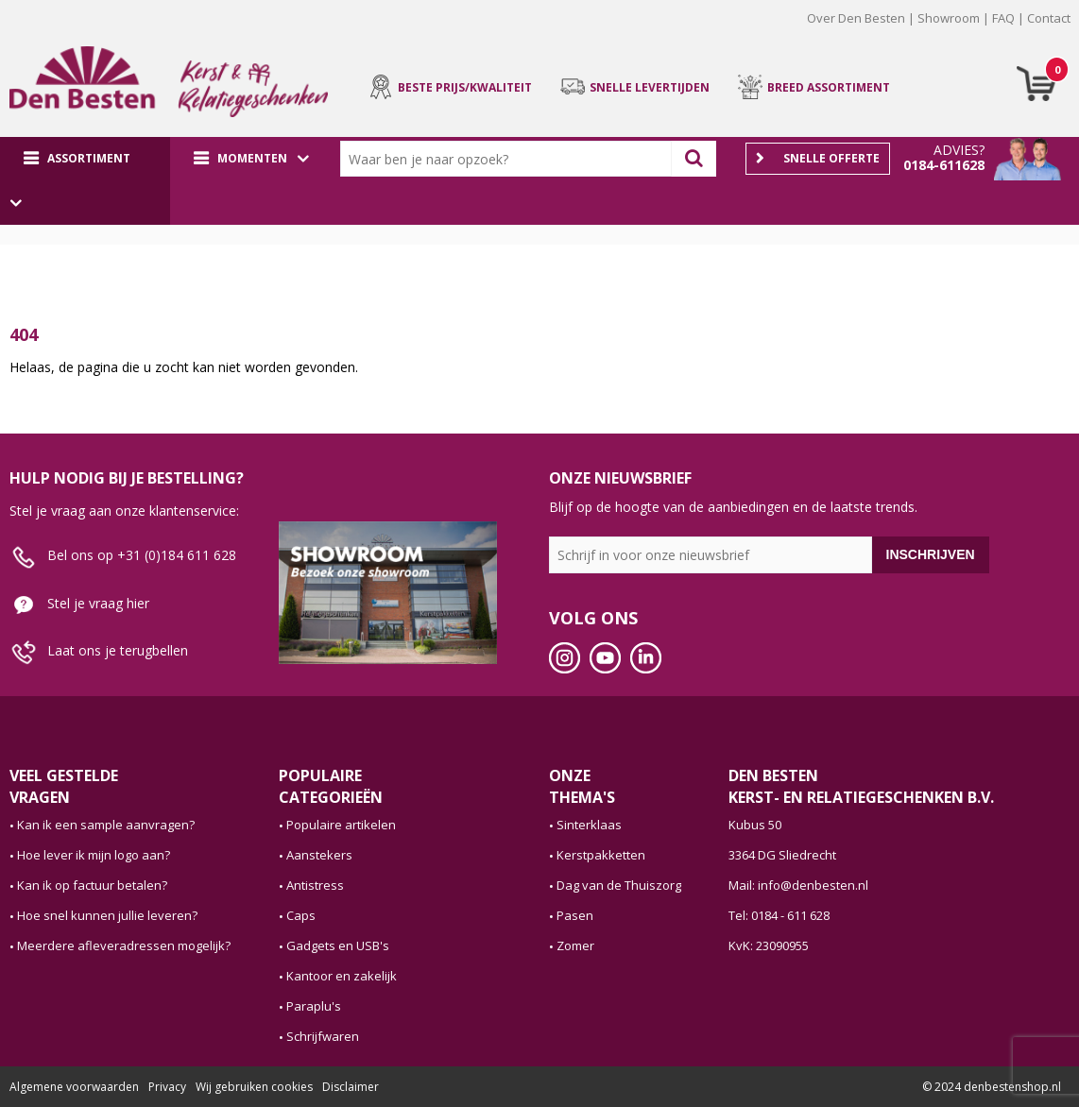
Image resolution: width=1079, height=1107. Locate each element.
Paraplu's (313, 1005)
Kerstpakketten (601, 854)
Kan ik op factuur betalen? (92, 885)
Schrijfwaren (322, 1036)
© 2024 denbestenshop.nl (991, 1087)
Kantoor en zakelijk (341, 975)
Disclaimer (350, 1087)
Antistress (315, 885)
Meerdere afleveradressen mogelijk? (124, 945)
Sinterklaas (589, 824)
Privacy (167, 1087)
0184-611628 (944, 165)
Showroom (948, 17)
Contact (1048, 17)
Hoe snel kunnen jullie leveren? (107, 915)
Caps (301, 915)
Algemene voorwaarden (74, 1087)
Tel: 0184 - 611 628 (779, 915)
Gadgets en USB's (337, 945)
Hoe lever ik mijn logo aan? (93, 854)
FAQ (1003, 17)
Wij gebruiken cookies (254, 1087)
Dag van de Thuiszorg (619, 885)
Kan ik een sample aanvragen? (106, 824)
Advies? (959, 150)
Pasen (575, 915)
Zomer (575, 945)
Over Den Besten (856, 17)
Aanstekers (319, 854)
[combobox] (510, 159)
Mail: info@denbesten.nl (798, 885)
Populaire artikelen (341, 824)
